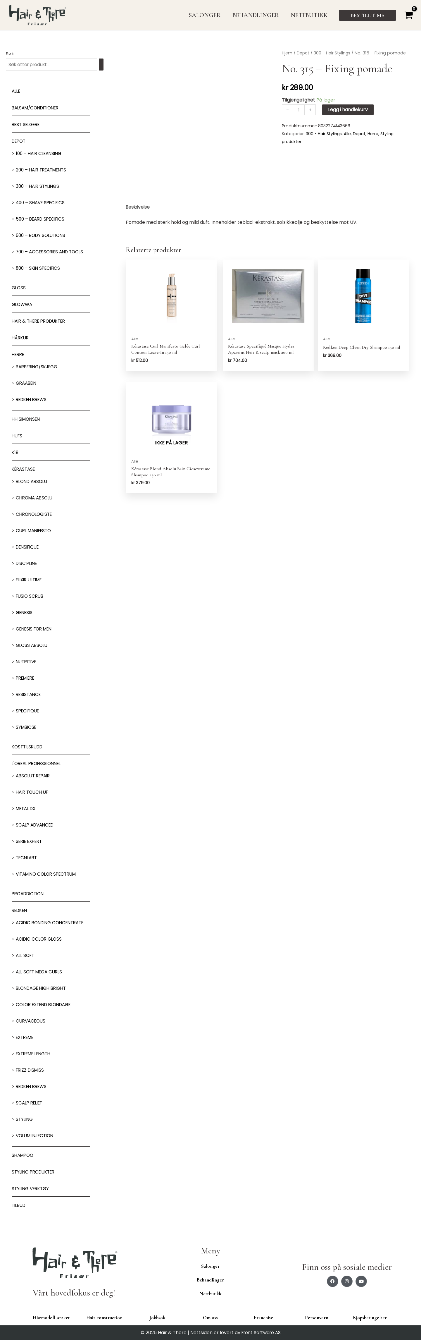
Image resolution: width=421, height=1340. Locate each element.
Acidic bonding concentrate (53, 923)
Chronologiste (35, 514)
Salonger (210, 1266)
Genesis (25, 613)
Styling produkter (35, 1172)
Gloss (19, 288)
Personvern (316, 1318)
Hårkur (21, 338)
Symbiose (27, 727)
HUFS (17, 436)
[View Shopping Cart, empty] (408, 15)
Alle (17, 91)
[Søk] (107, 65)
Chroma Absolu (36, 498)
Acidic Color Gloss (40, 939)
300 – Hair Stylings (39, 186)
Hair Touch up (33, 792)
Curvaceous (32, 1021)
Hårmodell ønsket (51, 1318)
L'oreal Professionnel (39, 764)
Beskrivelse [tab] (138, 207)
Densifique (29, 547)
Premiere (27, 678)
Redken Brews (33, 400)
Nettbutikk (210, 1294)
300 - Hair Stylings (334, 53)
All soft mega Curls (41, 972)
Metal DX (27, 809)
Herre (19, 355)
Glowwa (23, 305)
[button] (367, 15)
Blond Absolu (33, 482)
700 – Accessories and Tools (52, 252)
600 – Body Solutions (42, 236)
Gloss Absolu (33, 645)
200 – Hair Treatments (43, 170)
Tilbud (19, 1205)
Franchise (263, 1318)
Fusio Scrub (31, 596)
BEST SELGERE (27, 125)
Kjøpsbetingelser (370, 1318)
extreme (26, 1038)
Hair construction (104, 1318)
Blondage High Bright (44, 988)
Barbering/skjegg (39, 367)
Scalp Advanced (36, 825)
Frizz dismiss (31, 1070)
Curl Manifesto (35, 531)
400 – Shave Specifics (42, 203)
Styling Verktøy (32, 1189)
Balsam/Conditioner (38, 108)
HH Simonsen (27, 419)
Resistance (29, 695)
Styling (25, 1119)
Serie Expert (31, 842)
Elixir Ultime (31, 580)
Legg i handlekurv (348, 109)
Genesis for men (36, 629)
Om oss (210, 1318)
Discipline (28, 564)
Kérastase (24, 469)
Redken (21, 911)
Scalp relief (30, 1103)
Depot (19, 141)
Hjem (287, 53)
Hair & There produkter (41, 321)
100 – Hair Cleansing (40, 154)
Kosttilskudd (29, 747)
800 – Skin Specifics (40, 268)
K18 (15, 453)
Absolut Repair (35, 776)
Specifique (29, 711)
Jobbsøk (157, 1318)
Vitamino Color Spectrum (49, 874)
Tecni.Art (27, 858)
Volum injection (37, 1136)
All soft (26, 956)
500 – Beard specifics (42, 219)
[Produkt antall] (299, 109)
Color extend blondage (46, 1005)
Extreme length (36, 1054)
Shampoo (23, 1155)
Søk (10, 53)
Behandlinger (210, 1280)
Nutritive (27, 662)
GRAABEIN (27, 383)
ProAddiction (29, 894)
